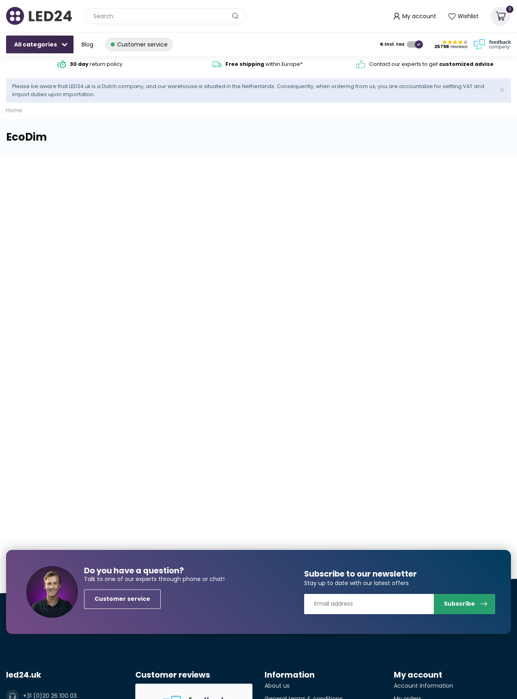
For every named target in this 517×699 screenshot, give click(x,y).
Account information (423, 686)
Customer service (122, 599)
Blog (87, 44)
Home (14, 110)
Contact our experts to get (431, 64)
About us (277, 686)
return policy (96, 64)
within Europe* (264, 64)
